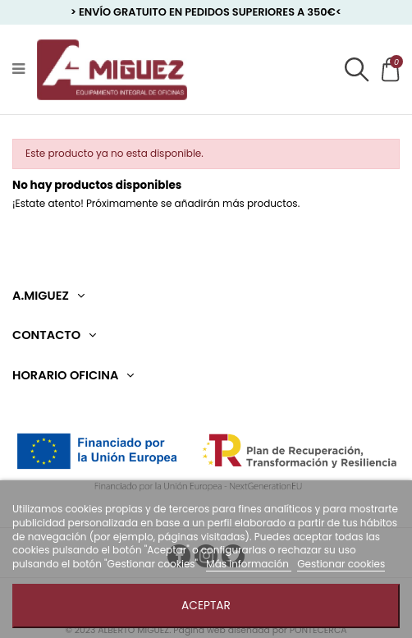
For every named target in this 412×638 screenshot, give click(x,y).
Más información (248, 564)
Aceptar (206, 605)
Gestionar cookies (341, 564)
